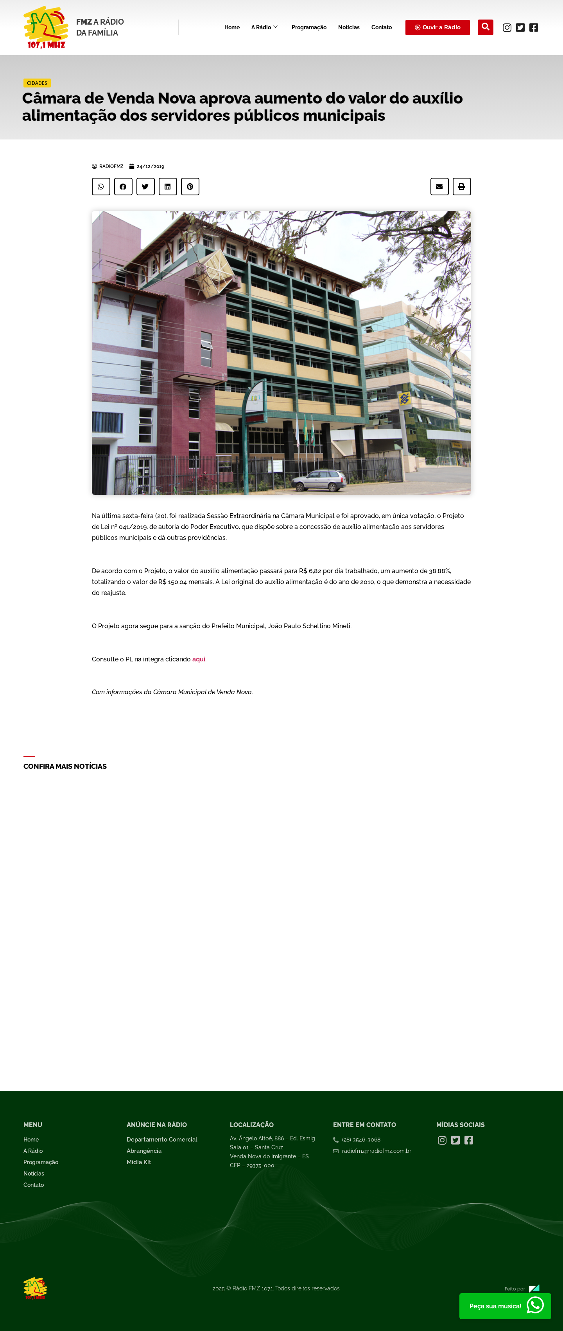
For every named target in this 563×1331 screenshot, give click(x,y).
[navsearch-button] (485, 27)
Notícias (349, 27)
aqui (198, 659)
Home (232, 27)
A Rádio (264, 27)
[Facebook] (534, 27)
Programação (309, 27)
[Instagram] (507, 27)
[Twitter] (520, 27)
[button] (101, 186)
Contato (381, 27)
